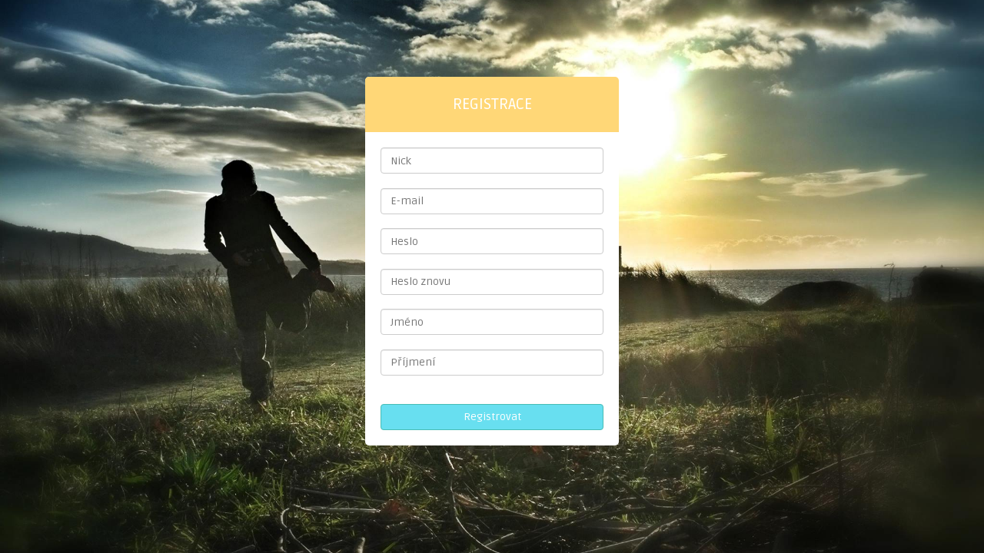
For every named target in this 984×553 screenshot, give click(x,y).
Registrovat (492, 416)
